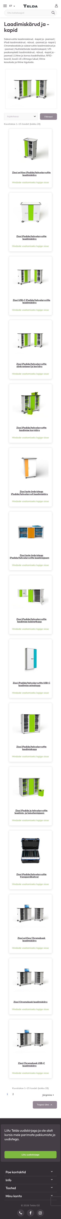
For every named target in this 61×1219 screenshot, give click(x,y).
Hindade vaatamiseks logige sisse (30, 182)
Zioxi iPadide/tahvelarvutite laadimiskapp (31, 748)
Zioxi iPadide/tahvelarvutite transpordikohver (31, 875)
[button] (30, 1154)
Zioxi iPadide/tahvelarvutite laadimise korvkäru (31, 429)
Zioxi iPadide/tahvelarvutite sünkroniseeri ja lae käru (31, 365)
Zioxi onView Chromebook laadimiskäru (31, 939)
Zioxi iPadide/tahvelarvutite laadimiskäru (31, 237)
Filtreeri (48, 116)
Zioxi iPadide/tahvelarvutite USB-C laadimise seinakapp (31, 684)
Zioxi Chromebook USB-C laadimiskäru (31, 1064)
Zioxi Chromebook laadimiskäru (30, 1001)
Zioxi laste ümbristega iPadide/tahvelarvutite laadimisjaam (29, 556)
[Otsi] (30, 13)
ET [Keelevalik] (12, 6)
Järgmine (48, 1094)
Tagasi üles (45, 1105)
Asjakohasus (22, 116)
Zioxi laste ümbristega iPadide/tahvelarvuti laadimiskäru (29, 492)
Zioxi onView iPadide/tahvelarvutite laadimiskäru (31, 173)
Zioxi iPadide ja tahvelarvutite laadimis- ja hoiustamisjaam (31, 811)
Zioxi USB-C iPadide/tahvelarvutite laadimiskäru (31, 301)
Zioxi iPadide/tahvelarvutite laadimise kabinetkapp (31, 620)
